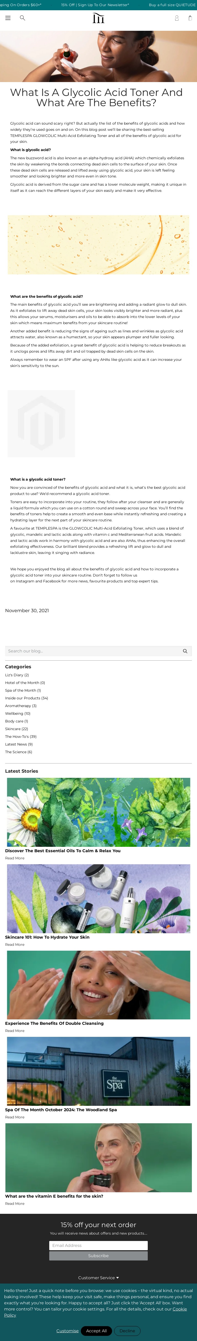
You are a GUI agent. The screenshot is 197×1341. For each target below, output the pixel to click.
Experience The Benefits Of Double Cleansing (54, 1023)
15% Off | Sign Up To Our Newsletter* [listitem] (100, 5)
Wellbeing (14, 713)
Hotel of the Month (22, 682)
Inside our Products (23, 698)
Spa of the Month (21, 690)
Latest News (16, 744)
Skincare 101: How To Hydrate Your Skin (47, 937)
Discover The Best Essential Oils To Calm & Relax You (63, 850)
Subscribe (98, 1255)
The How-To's (17, 736)
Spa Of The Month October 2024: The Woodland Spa (61, 1109)
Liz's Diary (14, 675)
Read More (14, 858)
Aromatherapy (18, 705)
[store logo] (98, 18)
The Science (16, 752)
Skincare (13, 729)
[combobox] (98, 651)
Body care (14, 721)
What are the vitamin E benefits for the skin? (54, 1196)
